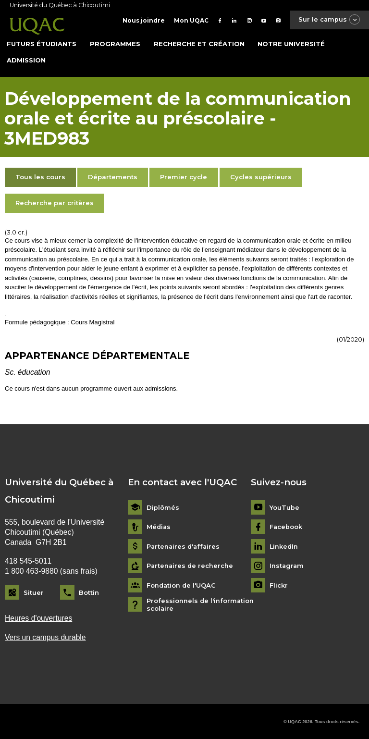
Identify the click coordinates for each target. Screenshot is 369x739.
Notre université (291, 43)
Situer (34, 591)
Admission (26, 58)
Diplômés (163, 506)
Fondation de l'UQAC (182, 584)
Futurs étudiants (41, 43)
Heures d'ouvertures (39, 617)
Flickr (279, 584)
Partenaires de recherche (190, 564)
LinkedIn (284, 545)
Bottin (89, 591)
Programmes (115, 43)
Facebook (286, 526)
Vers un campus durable (45, 636)
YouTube (284, 506)
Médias (159, 526)
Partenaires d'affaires (184, 545)
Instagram (287, 564)
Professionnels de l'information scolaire (201, 603)
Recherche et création (199, 43)
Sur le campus (328, 19)
